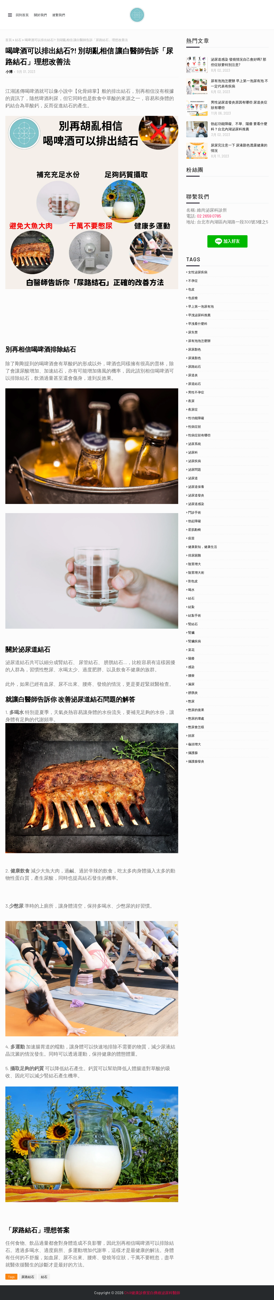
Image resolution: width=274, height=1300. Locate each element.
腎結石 (193, 624)
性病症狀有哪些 (199, 435)
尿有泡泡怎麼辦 (199, 341)
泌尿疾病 (194, 461)
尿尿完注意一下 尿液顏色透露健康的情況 (239, 148)
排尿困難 (194, 555)
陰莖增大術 (196, 572)
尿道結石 (194, 383)
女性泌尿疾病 (197, 272)
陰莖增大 (194, 564)
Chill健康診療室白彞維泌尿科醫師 (152, 1292)
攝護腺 (193, 752)
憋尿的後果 (196, 710)
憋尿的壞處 (196, 718)
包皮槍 (193, 298)
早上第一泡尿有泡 (201, 306)
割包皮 (193, 581)
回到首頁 (22, 15)
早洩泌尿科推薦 (199, 315)
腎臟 (191, 632)
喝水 (191, 589)
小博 (9, 71)
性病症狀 (194, 426)
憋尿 (191, 701)
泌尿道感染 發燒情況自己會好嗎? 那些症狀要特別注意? (238, 62)
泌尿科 (193, 452)
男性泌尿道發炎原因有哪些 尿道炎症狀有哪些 (239, 105)
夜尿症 (193, 409)
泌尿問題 (194, 469)
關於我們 (40, 15)
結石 (18, 40)
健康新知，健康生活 (202, 546)
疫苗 (191, 538)
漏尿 (191, 684)
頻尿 (191, 735)
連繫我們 (58, 15)
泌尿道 (193, 478)
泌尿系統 (194, 443)
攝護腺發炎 (196, 761)
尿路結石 (27, 1277)
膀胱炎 (193, 692)
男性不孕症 (196, 392)
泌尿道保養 (196, 486)
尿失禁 (193, 332)
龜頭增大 (194, 744)
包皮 (191, 289)
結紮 (191, 607)
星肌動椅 (194, 529)
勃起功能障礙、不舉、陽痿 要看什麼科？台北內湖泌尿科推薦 (239, 126)
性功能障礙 (196, 418)
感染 (191, 667)
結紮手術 (194, 615)
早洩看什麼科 (197, 323)
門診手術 (194, 512)
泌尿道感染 (196, 504)
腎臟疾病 (194, 641)
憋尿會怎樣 (196, 727)
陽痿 (191, 658)
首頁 (8, 40)
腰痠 (191, 675)
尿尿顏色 (194, 349)
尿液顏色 (194, 358)
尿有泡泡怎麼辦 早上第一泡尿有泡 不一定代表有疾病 (239, 83)
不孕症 (193, 280)
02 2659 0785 (209, 215)
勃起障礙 (194, 521)
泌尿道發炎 (196, 495)
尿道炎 (193, 375)
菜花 (191, 649)
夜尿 (191, 401)
